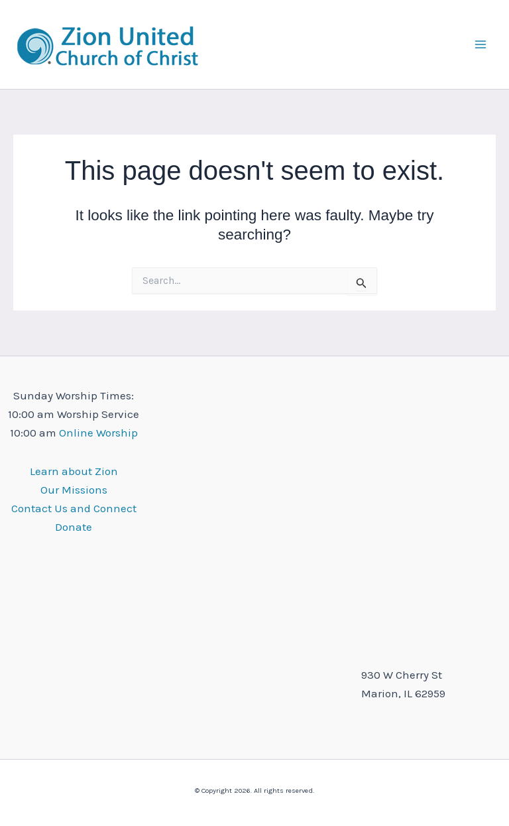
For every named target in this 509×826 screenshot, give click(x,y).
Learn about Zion (74, 471)
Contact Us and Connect (74, 508)
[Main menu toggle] (481, 44)
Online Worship (98, 432)
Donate (73, 526)
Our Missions (73, 489)
